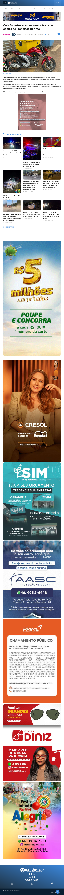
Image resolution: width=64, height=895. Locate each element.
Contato (32, 877)
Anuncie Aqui (32, 879)
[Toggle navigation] (5, 2)
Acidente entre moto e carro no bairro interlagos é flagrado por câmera (31, 214)
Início (6, 9)
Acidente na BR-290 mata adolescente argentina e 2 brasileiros (12, 153)
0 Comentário (39, 34)
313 (47, 34)
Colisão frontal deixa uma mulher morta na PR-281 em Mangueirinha (31, 164)
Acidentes (13, 9)
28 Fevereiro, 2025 (28, 34)
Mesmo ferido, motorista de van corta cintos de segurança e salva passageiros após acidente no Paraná (31, 185)
